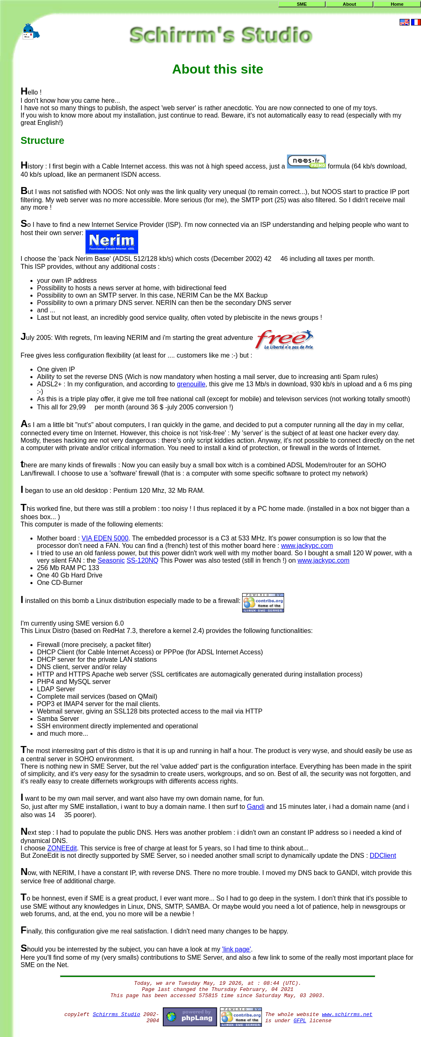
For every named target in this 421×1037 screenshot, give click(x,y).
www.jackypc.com (307, 545)
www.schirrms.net (347, 1015)
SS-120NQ (142, 560)
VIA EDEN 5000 (105, 538)
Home (397, 4)
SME (302, 4)
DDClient (383, 855)
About (349, 4)
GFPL (300, 1021)
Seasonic (111, 560)
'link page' (236, 949)
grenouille (191, 384)
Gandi (255, 806)
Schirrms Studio (116, 1015)
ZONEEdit (62, 848)
